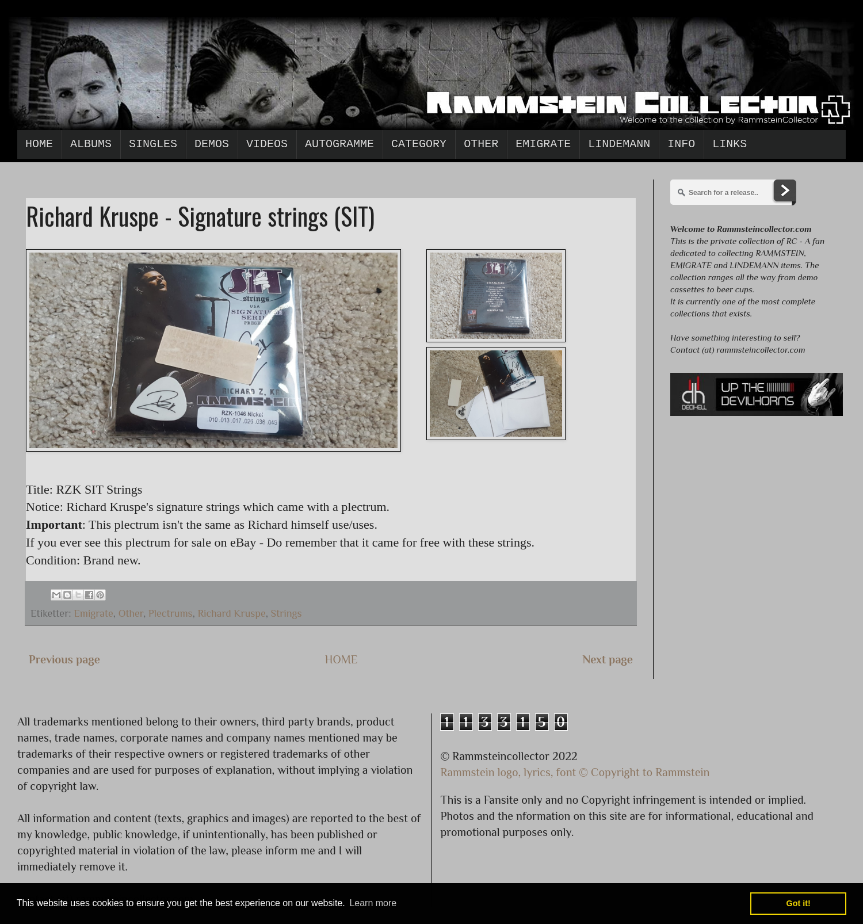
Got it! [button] (798, 903)
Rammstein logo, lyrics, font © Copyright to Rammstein (575, 772)
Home (39, 144)
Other (481, 144)
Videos (267, 144)
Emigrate (543, 144)
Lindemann (619, 144)
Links (729, 144)
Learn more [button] (372, 903)
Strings (286, 613)
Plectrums (170, 613)
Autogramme (339, 144)
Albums (91, 144)
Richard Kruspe (231, 613)
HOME (341, 659)
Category (418, 144)
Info (681, 144)
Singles (153, 144)
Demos (211, 144)
